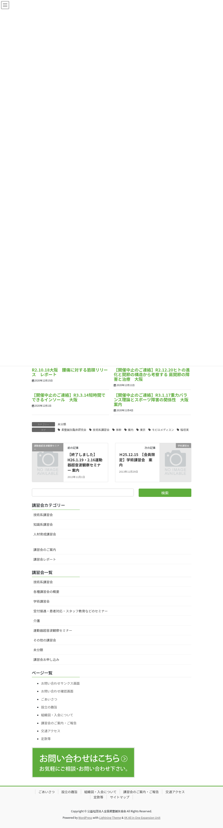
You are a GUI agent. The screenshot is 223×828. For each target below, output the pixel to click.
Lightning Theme (110, 817)
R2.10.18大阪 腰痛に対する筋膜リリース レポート (70, 372)
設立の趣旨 (49, 707)
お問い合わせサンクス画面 (60, 683)
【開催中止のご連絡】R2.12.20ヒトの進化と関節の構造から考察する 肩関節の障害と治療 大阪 (152, 374)
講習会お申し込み (46, 659)
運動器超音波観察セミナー (53, 630)
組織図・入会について (57, 715)
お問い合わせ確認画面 (57, 691)
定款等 (46, 738)
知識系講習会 (43, 524)
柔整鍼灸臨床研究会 (73, 430)
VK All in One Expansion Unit (142, 817)
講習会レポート (45, 559)
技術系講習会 (101, 430)
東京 (143, 430)
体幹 (119, 430)
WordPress (85, 817)
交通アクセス (50, 730)
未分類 (62, 424)
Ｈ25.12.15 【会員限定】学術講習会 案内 (137, 460)
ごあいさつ (49, 699)
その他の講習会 (45, 640)
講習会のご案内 (45, 549)
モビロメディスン (163, 430)
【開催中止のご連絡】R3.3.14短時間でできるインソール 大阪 (68, 397)
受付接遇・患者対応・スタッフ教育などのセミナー (71, 611)
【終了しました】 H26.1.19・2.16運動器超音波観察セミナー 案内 (84, 462)
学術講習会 (42, 601)
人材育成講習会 (45, 534)
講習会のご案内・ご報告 (59, 723)
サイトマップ (119, 797)
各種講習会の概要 (46, 591)
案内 (131, 430)
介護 (37, 620)
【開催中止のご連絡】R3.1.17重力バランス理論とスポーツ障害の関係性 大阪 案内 (153, 399)
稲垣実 (184, 430)
